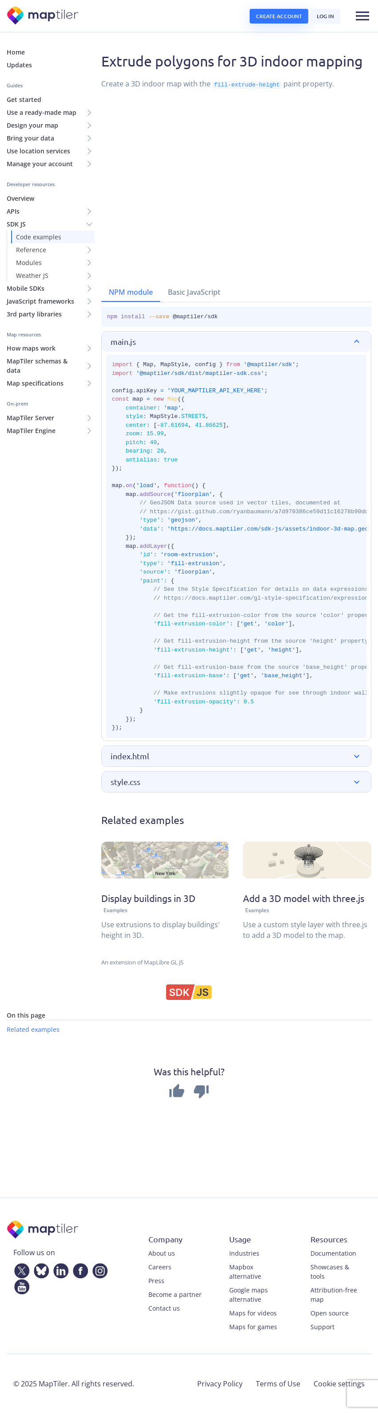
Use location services (38, 151)
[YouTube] (20, 1285)
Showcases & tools (329, 1271)
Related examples (33, 1029)
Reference (31, 250)
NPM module (131, 292)
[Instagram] (98, 1269)
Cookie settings (339, 1383)
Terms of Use (278, 1383)
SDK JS (16, 224)
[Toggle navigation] (362, 16)
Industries (244, 1253)
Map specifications (35, 383)
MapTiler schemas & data (37, 366)
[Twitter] (20, 1269)
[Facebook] (78, 1269)
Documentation (333, 1253)
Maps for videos (253, 1312)
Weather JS (32, 275)
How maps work (31, 348)
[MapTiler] (43, 16)
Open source (329, 1312)
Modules (29, 262)
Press (156, 1280)
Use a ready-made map (41, 112)
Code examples (38, 237)
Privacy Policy (220, 1383)
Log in (325, 16)
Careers (159, 1266)
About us (161, 1253)
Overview (20, 198)
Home (16, 52)
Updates (19, 65)
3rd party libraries (34, 314)
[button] (236, 342)
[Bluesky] (39, 1269)
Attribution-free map (333, 1294)
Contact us (164, 1308)
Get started (24, 99)
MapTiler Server (30, 418)
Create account (279, 16)
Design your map (32, 125)
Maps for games (253, 1326)
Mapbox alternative (245, 1271)
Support (322, 1326)
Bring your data (30, 138)
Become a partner (175, 1294)
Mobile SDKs (25, 288)
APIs (13, 211)
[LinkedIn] (59, 1269)
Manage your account (40, 164)
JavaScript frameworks (40, 301)
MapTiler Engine (31, 430)
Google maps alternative (248, 1294)
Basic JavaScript (194, 292)
